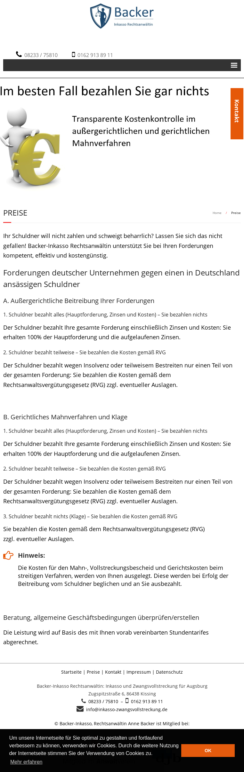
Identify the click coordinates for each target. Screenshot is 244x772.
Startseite (71, 672)
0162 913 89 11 (94, 55)
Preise (93, 672)
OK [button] (208, 750)
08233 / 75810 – (106, 701)
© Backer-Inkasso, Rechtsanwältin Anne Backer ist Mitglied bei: (122, 723)
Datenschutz (169, 672)
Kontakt (237, 100)
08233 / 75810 (40, 55)
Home (217, 212)
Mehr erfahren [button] (26, 762)
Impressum (138, 672)
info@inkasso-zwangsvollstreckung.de (125, 709)
